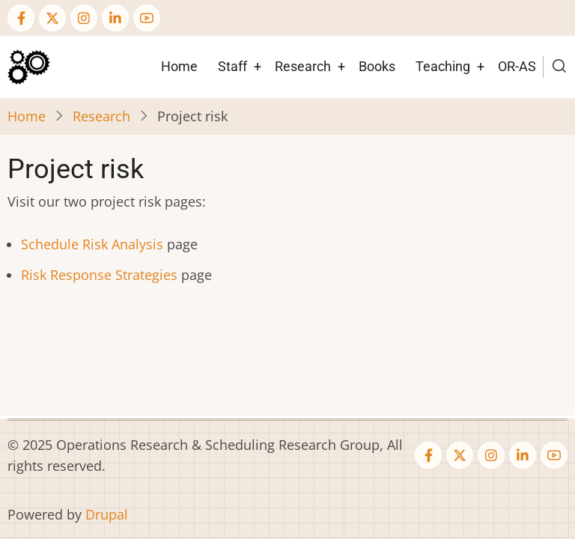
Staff (232, 66)
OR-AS (517, 66)
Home (179, 66)
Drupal (106, 514)
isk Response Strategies (103, 275)
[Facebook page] (20, 17)
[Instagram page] (83, 17)
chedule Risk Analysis (95, 244)
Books (377, 66)
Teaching (443, 66)
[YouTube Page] (146, 17)
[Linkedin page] (115, 17)
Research (303, 66)
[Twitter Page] (52, 17)
